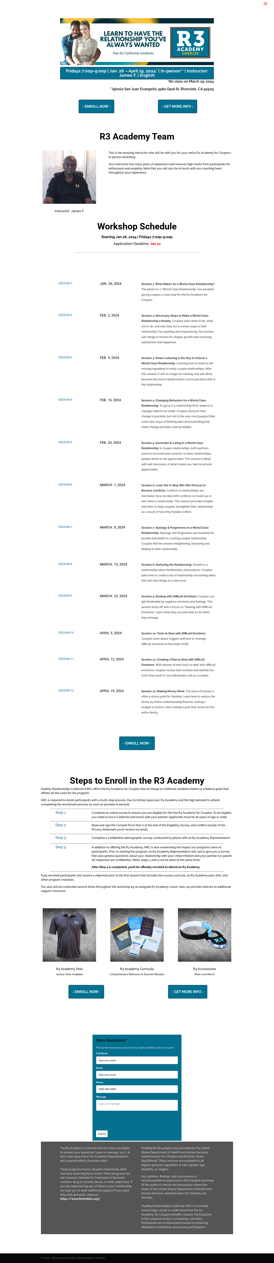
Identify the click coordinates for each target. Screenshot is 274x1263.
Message (102, 1096)
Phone (99, 1082)
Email (100, 1068)
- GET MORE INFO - (177, 106)
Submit (102, 1133)
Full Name (102, 1053)
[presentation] (123, 1119)
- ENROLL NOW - (96, 106)
